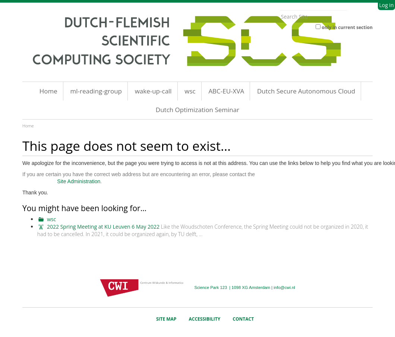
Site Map (166, 319)
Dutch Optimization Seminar (197, 109)
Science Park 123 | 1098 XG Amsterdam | (234, 287)
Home (48, 91)
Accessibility (205, 319)
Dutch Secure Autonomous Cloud (306, 91)
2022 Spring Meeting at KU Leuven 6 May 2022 (103, 226)
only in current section (347, 27)
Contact (243, 319)
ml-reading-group (96, 91)
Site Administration (78, 181)
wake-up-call (153, 91)
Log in (386, 5)
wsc (189, 91)
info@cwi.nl (284, 287)
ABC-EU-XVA (226, 91)
